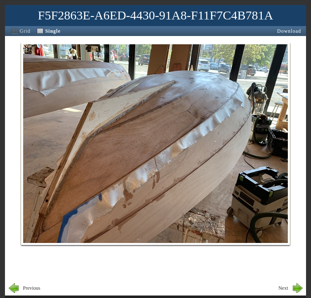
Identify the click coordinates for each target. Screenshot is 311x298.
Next (283, 288)
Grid (25, 31)
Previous (32, 288)
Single (52, 31)
